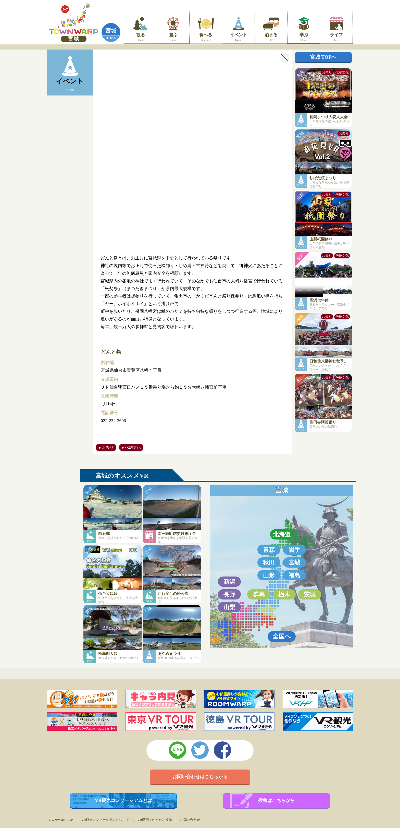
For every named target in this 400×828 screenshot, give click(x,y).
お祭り (108, 447)
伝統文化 (133, 447)
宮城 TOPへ (323, 57)
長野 (229, 594)
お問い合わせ (190, 820)
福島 (294, 575)
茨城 (310, 594)
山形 (269, 575)
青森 (269, 549)
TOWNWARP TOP (60, 820)
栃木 (284, 594)
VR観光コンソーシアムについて (105, 820)
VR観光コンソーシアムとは (123, 800)
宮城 (111, 31)
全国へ (281, 636)
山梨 (229, 607)
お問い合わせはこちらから (200, 776)
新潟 (229, 581)
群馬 (259, 594)
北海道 (282, 534)
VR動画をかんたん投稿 (154, 820)
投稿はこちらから (276, 800)
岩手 (294, 549)
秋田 (269, 562)
